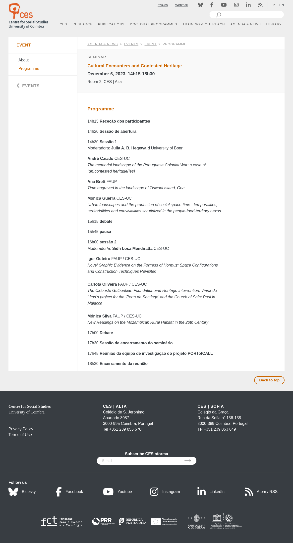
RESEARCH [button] (82, 24)
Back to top (269, 380)
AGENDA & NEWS (102, 44)
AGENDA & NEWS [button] (246, 24)
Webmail (181, 5)
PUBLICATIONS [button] (111, 24)
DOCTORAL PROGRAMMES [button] (153, 24)
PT (275, 5)
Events (131, 44)
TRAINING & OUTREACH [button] (204, 24)
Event (151, 44)
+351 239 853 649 (220, 429)
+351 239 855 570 (125, 429)
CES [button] (63, 24)
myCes (163, 5)
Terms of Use (20, 435)
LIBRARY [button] (274, 24)
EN (281, 5)
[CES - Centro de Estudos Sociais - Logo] (28, 14)
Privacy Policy (20, 429)
